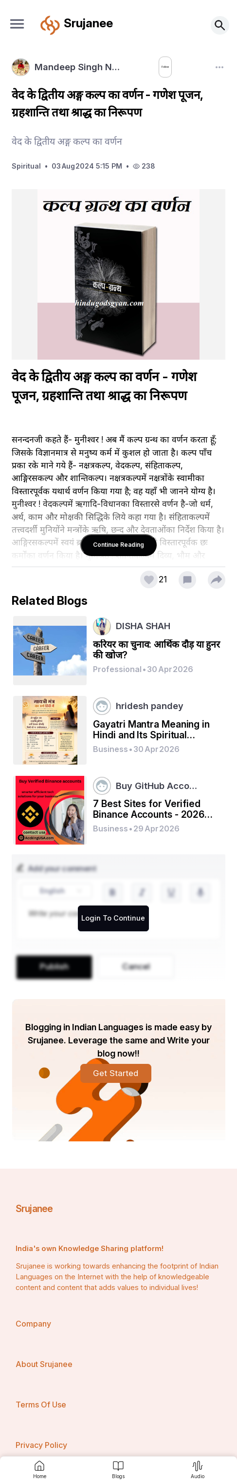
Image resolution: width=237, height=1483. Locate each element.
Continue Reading (118, 544)
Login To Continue (113, 918)
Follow (153, 67)
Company (33, 1324)
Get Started (115, 1073)
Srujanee (34, 1208)
